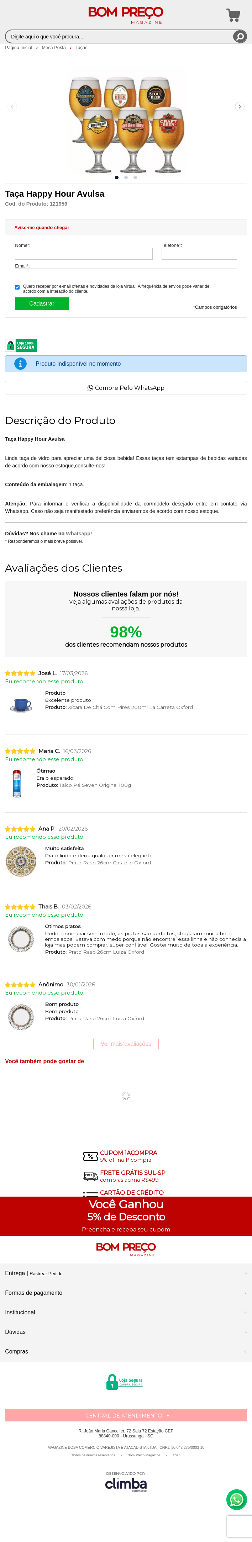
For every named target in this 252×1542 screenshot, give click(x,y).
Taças (81, 47)
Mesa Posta (54, 47)
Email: (22, 266)
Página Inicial (19, 47)
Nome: (22, 245)
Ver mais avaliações (126, 1044)
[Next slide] (240, 107)
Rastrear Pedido (46, 1273)
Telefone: (172, 245)
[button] (117, 177)
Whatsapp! (79, 533)
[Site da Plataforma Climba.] (126, 1481)
